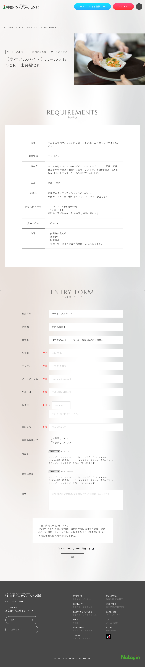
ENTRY (12, 27)
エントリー (16, 620)
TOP (3, 27)
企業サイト (16, 629)
